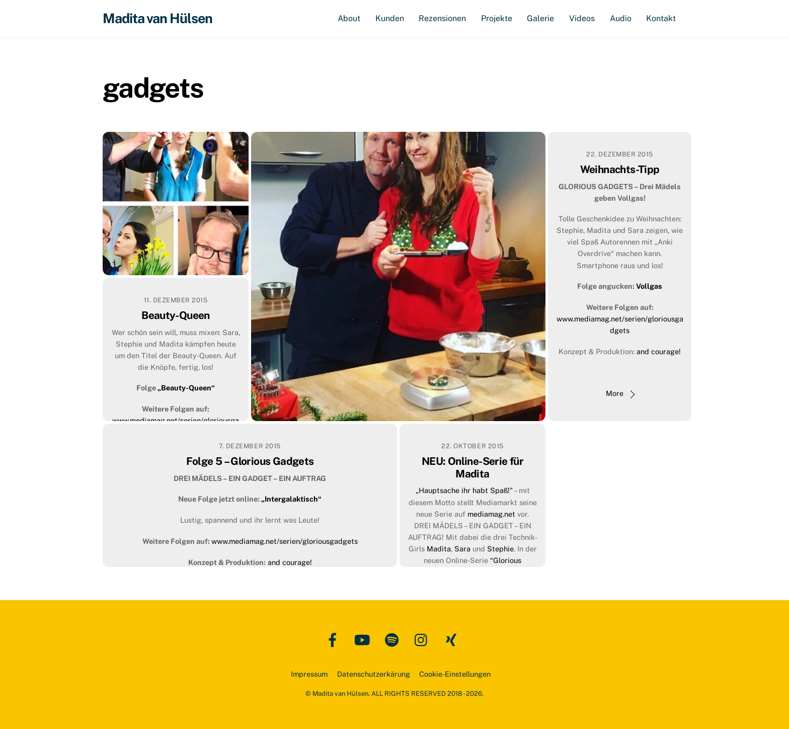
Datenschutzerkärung (373, 674)
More (614, 393)
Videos (582, 18)
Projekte (496, 18)
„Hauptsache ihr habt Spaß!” (464, 491)
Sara (463, 548)
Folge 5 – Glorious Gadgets (250, 461)
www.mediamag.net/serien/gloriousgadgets (284, 541)
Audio (621, 18)
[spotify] (394, 639)
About (349, 18)
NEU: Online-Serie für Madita (472, 467)
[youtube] (364, 639)
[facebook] (334, 639)
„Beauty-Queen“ (186, 388)
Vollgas (649, 286)
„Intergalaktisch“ (291, 499)
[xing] (453, 639)
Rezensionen (442, 18)
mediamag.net (492, 514)
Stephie (500, 548)
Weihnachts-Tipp (620, 169)
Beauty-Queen (175, 315)
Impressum (309, 674)
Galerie (540, 18)
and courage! (659, 351)
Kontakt (661, 18)
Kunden (389, 18)
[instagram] (423, 639)
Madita (439, 548)
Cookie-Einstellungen (455, 674)
